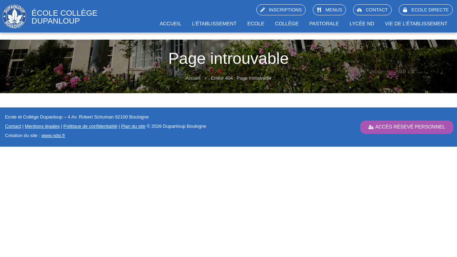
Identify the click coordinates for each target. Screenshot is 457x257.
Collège (286, 23)
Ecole (255, 23)
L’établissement (214, 23)
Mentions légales (42, 126)
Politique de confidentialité (90, 126)
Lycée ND (362, 23)
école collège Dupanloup (64, 17)
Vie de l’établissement (416, 23)
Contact (13, 126)
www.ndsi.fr (53, 135)
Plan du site (133, 126)
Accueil (170, 23)
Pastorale (324, 23)
